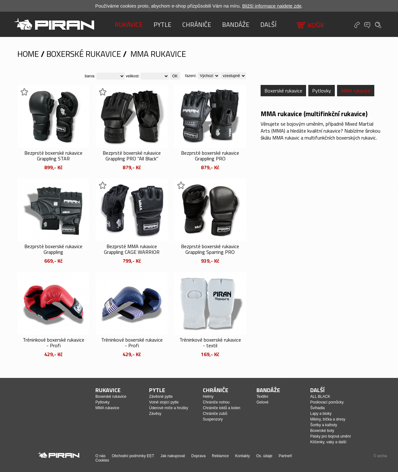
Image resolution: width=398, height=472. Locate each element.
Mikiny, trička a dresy (327, 419)
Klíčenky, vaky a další (328, 442)
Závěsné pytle (161, 396)
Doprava (198, 456)
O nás (100, 456)
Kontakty (242, 456)
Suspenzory (213, 419)
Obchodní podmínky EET (133, 456)
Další (268, 24)
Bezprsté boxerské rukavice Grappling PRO (210, 155)
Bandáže (235, 24)
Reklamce (220, 456)
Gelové (262, 402)
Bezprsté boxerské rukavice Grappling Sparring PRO (210, 249)
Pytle (162, 24)
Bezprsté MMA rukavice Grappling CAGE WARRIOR (132, 249)
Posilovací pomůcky (327, 402)
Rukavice (128, 24)
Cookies (102, 460)
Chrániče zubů (215, 413)
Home (28, 54)
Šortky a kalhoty (323, 425)
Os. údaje (264, 456)
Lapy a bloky (320, 413)
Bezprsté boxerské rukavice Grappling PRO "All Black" (132, 155)
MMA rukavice (158, 54)
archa (382, 456)
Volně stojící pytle (163, 402)
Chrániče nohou (216, 402)
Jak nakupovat (172, 456)
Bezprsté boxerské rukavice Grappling (53, 249)
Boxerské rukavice (83, 54)
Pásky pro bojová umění (330, 436)
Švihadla (317, 408)
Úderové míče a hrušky (168, 408)
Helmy (208, 396)
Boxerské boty (322, 430)
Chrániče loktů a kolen (221, 408)
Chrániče (196, 24)
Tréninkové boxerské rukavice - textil (210, 342)
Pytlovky (321, 90)
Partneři (285, 456)
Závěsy (155, 413)
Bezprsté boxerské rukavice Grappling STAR (53, 155)
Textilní (262, 396)
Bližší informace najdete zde (272, 6)
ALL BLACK (320, 396)
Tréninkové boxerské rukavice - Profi (53, 342)
